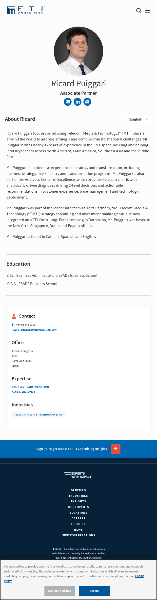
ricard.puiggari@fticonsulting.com (34, 330)
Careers (78, 518)
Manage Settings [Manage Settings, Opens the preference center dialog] (59, 591)
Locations (78, 513)
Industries (78, 496)
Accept (94, 591)
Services (78, 490)
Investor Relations (78, 535)
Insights (78, 501)
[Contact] (68, 102)
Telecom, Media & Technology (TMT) (38, 414)
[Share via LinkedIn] (77, 102)
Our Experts (78, 507)
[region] (78, 579)
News (78, 530)
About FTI (79, 524)
